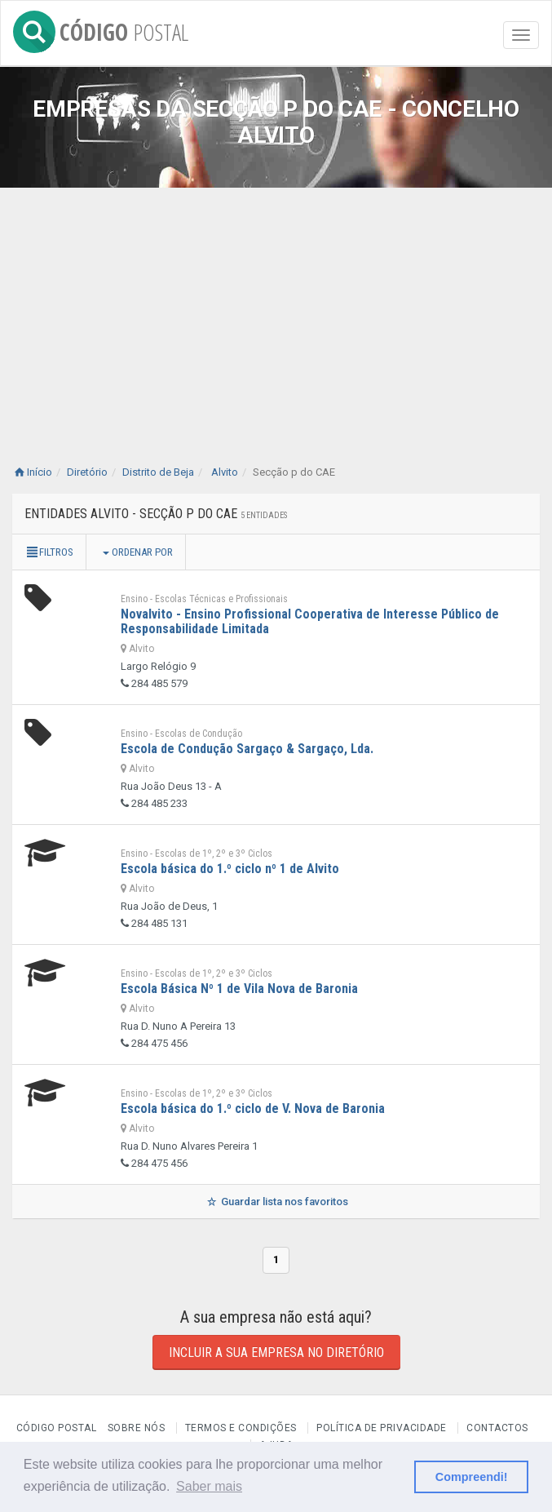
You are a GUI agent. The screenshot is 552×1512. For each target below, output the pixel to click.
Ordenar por (138, 552)
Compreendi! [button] (471, 1476)
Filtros (48, 552)
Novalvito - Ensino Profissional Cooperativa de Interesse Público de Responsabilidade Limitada (310, 621)
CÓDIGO (100, 29)
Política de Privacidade (381, 1428)
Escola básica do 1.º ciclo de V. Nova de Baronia (253, 1108)
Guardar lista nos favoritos (276, 1201)
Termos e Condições (241, 1428)
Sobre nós (137, 1428)
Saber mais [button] (209, 1486)
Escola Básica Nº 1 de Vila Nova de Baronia (239, 988)
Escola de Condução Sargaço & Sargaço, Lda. (247, 748)
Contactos (497, 1428)
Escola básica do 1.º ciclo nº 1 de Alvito (230, 868)
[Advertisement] (276, 310)
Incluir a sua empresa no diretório (276, 1352)
